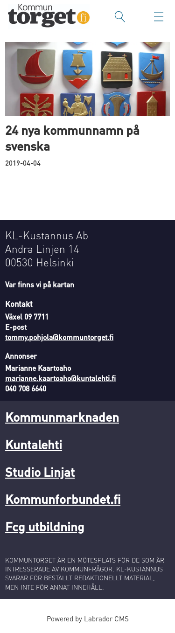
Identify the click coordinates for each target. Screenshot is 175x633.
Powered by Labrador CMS (88, 618)
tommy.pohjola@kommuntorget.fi (59, 337)
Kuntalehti (33, 444)
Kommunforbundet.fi (62, 499)
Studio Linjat (40, 472)
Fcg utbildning (44, 526)
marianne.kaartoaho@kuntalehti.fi (60, 378)
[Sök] (120, 16)
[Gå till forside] (49, 16)
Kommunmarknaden (62, 416)
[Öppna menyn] (158, 16)
